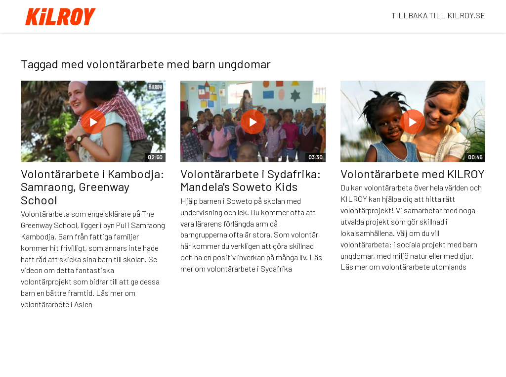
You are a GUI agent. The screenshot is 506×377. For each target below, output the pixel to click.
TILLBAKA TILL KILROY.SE (438, 15)
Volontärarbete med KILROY (412, 173)
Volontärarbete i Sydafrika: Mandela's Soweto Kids (250, 179)
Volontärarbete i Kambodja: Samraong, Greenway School (93, 186)
